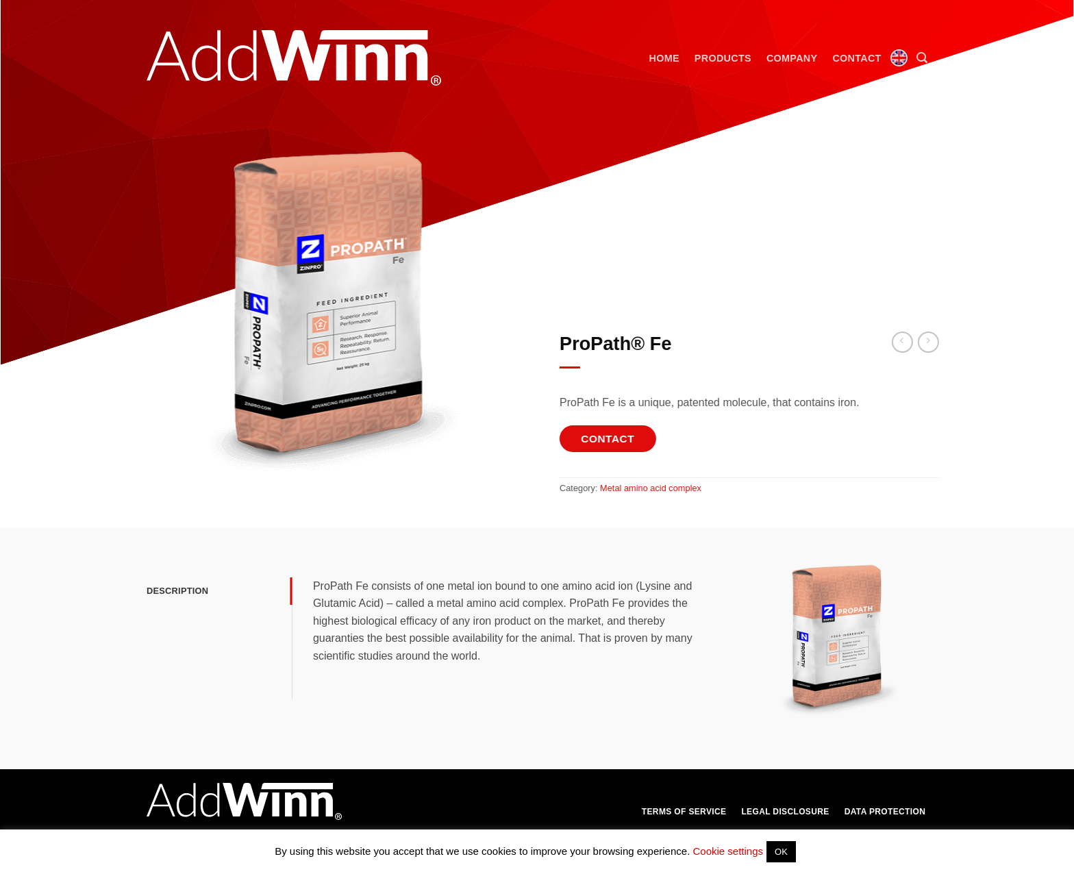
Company (792, 58)
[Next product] (915, 341)
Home (664, 58)
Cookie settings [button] (727, 851)
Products (723, 58)
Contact (856, 58)
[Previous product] (941, 341)
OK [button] (781, 852)
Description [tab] (177, 591)
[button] (921, 58)
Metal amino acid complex (663, 488)
